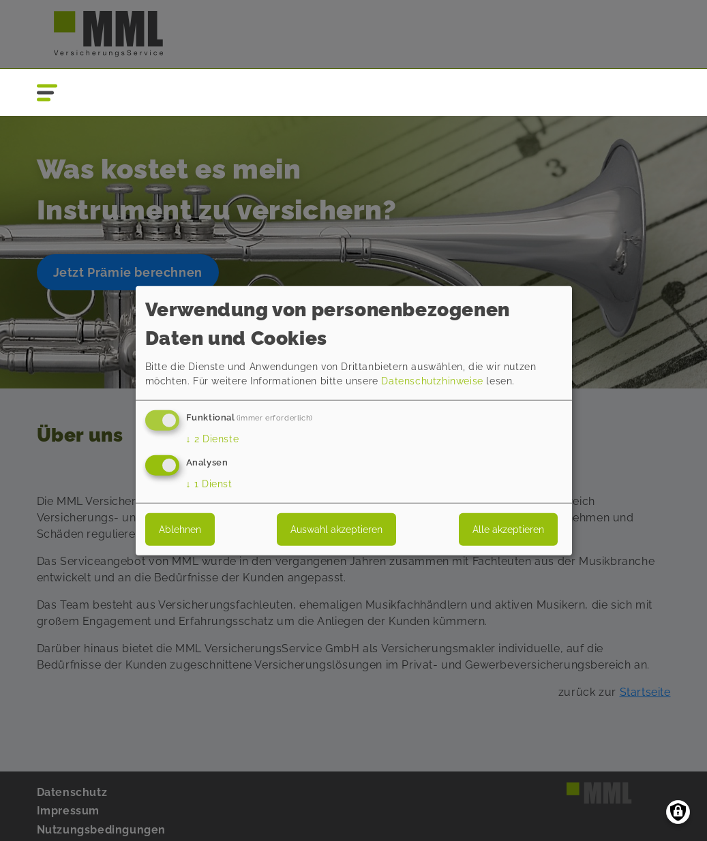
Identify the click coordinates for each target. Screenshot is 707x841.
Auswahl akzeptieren (336, 528)
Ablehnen (180, 528)
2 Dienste (212, 439)
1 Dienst (209, 483)
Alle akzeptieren (508, 528)
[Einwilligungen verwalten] (678, 812)
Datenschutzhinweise (432, 381)
